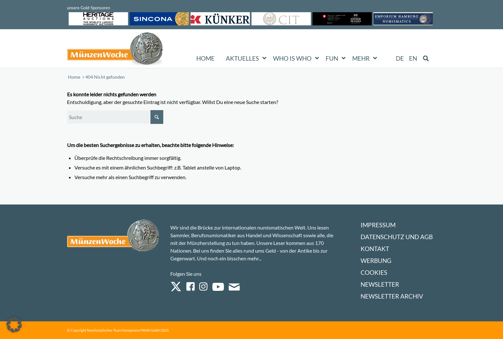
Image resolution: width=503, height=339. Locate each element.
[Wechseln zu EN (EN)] (413, 58)
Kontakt (375, 248)
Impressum (378, 225)
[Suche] (115, 117)
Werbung (376, 260)
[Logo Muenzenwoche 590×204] (115, 50)
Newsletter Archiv (392, 296)
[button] (14, 325)
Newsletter (380, 284)
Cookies (374, 272)
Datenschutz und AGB (397, 236)
